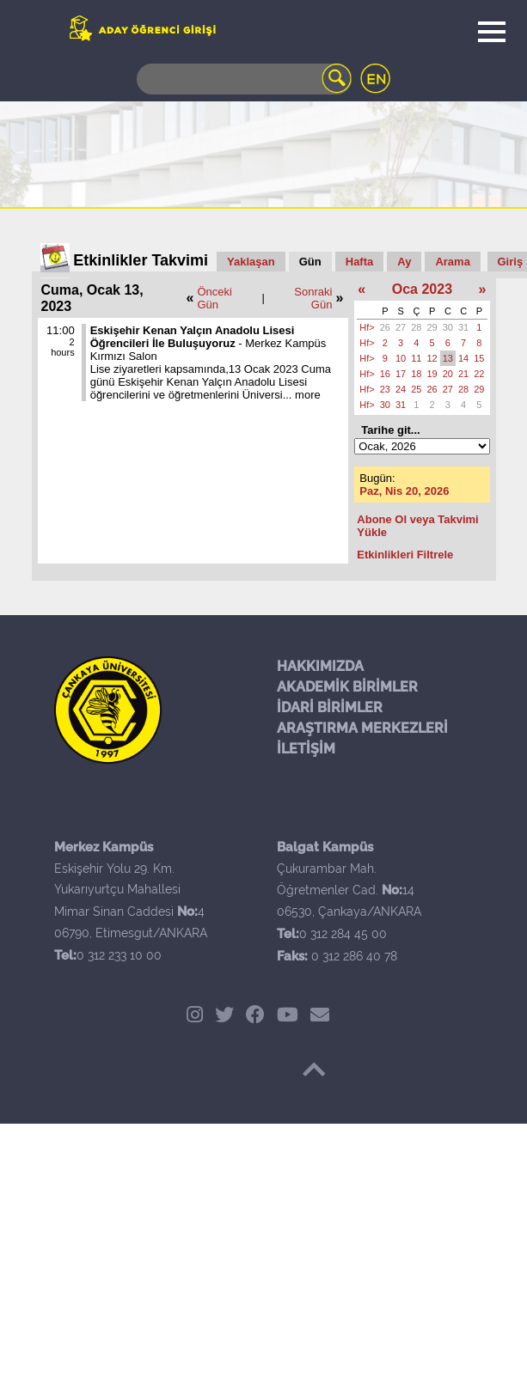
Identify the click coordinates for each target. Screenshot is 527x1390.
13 (448, 358)
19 (432, 374)
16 (385, 374)
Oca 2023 (422, 289)
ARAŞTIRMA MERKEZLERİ (362, 728)
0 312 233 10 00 (119, 955)
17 (400, 374)
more (308, 394)
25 (416, 389)
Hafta (360, 261)
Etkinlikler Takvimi (140, 260)
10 (400, 358)
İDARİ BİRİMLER (330, 707)
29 (432, 327)
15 (479, 358)
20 (448, 374)
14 (463, 358)
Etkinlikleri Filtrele (405, 554)
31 (463, 327)
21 (463, 374)
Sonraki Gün (313, 298)
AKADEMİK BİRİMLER (347, 687)
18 (416, 374)
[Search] (244, 79)
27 (400, 327)
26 (385, 327)
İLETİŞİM (306, 749)
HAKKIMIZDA (320, 666)
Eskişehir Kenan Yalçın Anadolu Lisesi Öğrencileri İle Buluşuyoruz (192, 337)
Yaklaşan (251, 261)
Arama (452, 261)
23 (385, 389)
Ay (404, 261)
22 (479, 374)
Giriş (511, 261)
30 (448, 327)
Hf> (366, 327)
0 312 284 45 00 (343, 934)
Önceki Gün (214, 298)
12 (432, 358)
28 (416, 327)
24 (400, 389)
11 (416, 358)
